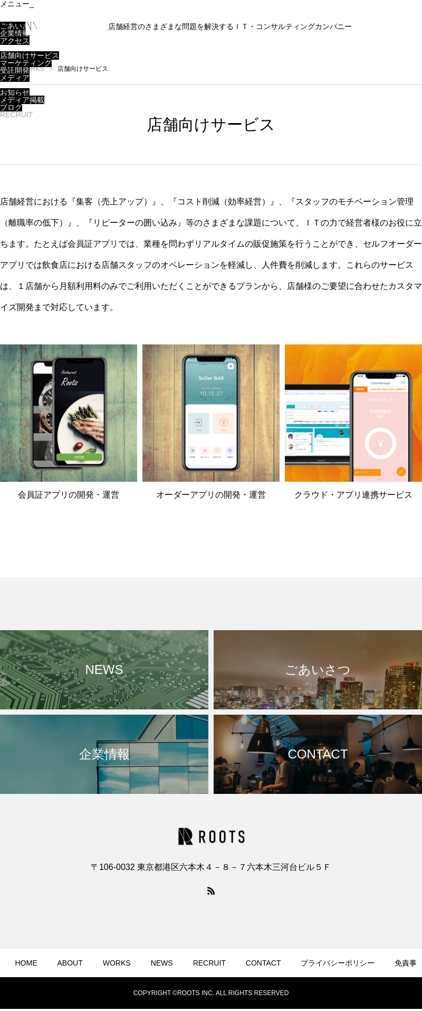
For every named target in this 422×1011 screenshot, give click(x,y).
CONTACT (17, 122)
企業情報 (15, 33)
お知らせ (15, 92)
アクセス (15, 40)
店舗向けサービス (29, 55)
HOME (11, 11)
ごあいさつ (18, 26)
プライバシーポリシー (338, 963)
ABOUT (12, 18)
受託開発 (15, 70)
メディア (15, 77)
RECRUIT (16, 114)
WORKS (14, 48)
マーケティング (26, 63)
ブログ (11, 107)
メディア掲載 (22, 100)
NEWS (11, 85)
